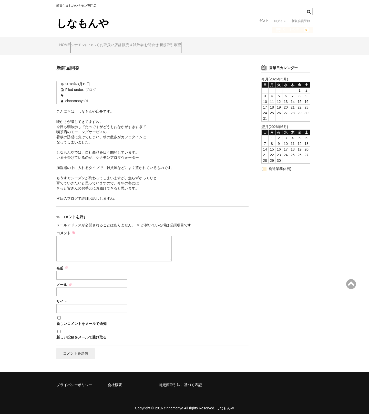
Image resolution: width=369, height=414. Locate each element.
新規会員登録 (301, 21)
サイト (61, 297)
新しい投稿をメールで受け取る (81, 333)
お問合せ (193, 45)
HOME (67, 45)
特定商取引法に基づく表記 (180, 381)
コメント (65, 229)
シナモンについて (97, 45)
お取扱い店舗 (133, 45)
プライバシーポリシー (74, 381)
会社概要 (115, 381)
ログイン (280, 21)
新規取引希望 (222, 45)
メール (64, 280)
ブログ (90, 85)
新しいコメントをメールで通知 (81, 319)
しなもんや (82, 23)
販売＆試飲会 (165, 45)
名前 (62, 264)
